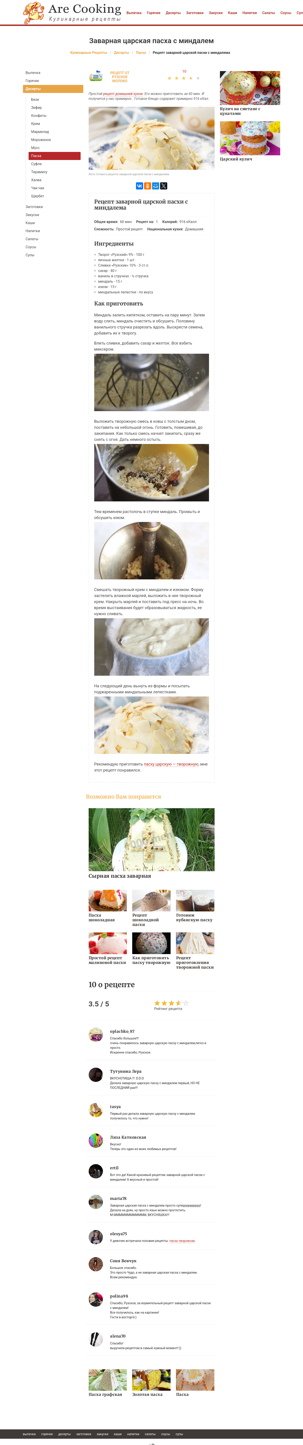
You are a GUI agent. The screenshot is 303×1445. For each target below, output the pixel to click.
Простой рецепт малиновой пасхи (107, 960)
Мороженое (41, 140)
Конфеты (39, 116)
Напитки (249, 13)
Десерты (173, 13)
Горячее (154, 13)
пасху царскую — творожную (171, 764)
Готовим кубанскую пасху (194, 917)
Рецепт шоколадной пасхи (145, 920)
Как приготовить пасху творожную (151, 960)
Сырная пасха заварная (120, 876)
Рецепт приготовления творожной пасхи (194, 962)
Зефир (36, 107)
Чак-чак (37, 188)
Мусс (35, 148)
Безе (35, 99)
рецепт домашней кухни (123, 94)
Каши (232, 13)
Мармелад (40, 132)
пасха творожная (182, 1241)
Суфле (36, 164)
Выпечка (134, 13)
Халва (36, 180)
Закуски (216, 13)
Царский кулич (236, 159)
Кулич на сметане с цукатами (240, 111)
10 (184, 71)
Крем (35, 124)
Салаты (268, 13)
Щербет (37, 196)
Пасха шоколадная (102, 917)
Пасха (36, 156)
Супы (30, 255)
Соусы (285, 13)
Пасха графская (105, 1394)
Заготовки (195, 13)
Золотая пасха (147, 1394)
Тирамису (39, 172)
